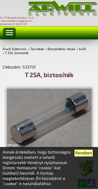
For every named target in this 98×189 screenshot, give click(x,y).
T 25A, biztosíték (16, 53)
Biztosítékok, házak (61, 49)
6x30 (82, 49)
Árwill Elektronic (15, 49)
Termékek (37, 49)
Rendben (83, 153)
